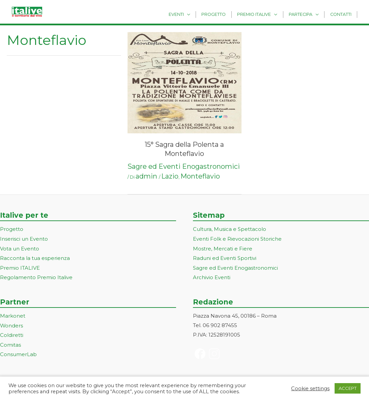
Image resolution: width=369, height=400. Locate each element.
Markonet (12, 314)
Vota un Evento (19, 248)
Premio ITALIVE (20, 267)
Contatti (341, 14)
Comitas (10, 343)
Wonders (11, 324)
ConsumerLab (18, 352)
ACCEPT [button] (348, 388)
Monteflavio (200, 176)
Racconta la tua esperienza (35, 257)
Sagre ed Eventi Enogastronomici (183, 166)
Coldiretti (11, 333)
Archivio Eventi (211, 276)
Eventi (187, 14)
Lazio (169, 176)
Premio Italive (260, 14)
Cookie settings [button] (310, 388)
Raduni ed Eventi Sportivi (224, 257)
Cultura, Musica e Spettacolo (229, 229)
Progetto (222, 14)
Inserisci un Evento (24, 238)
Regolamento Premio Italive (36, 276)
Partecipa (304, 14)
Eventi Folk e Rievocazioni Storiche (237, 238)
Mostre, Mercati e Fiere (222, 248)
